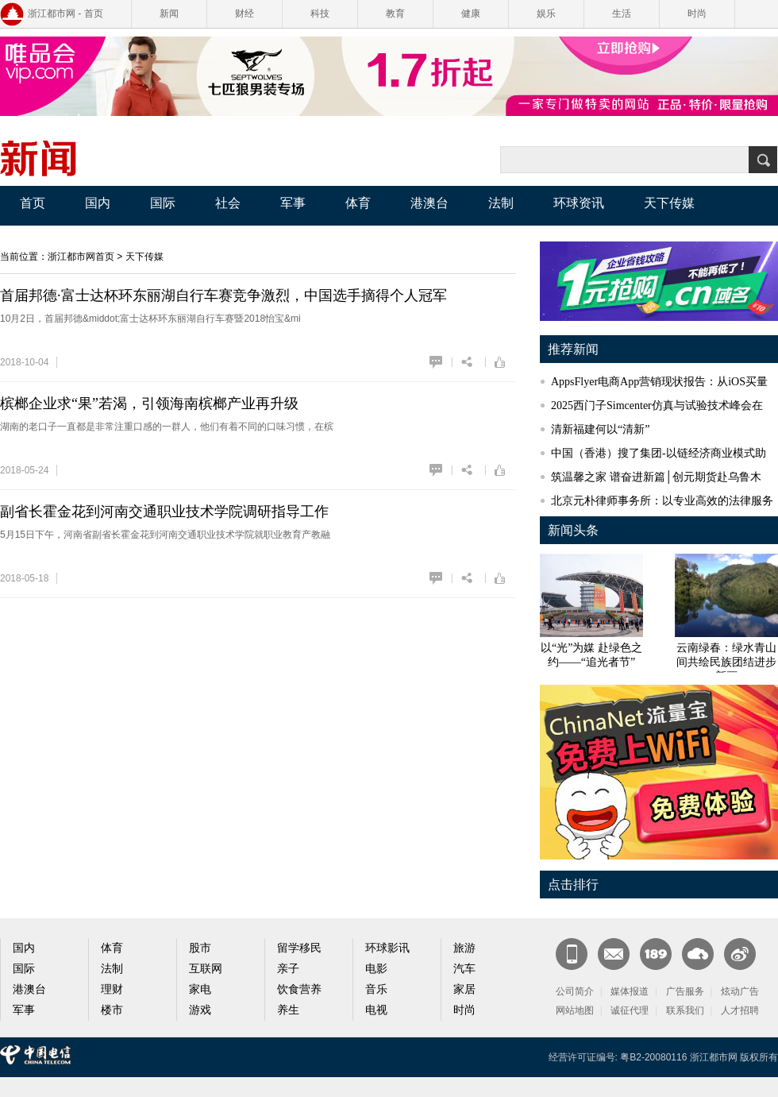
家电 (200, 989)
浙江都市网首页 (81, 256)
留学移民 (299, 948)
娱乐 (546, 13)
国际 (162, 203)
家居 (464, 989)
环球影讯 (387, 948)
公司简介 (575, 991)
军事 (293, 203)
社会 (228, 203)
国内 (97, 203)
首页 (32, 203)
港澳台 (429, 203)
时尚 (697, 13)
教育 (395, 13)
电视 (376, 1010)
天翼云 (698, 954)
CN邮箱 (614, 954)
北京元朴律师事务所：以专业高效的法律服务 (662, 501)
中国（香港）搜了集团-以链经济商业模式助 (658, 453)
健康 (470, 13)
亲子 (288, 969)
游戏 (200, 1010)
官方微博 (740, 954)
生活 (621, 13)
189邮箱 (656, 954)
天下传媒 (669, 203)
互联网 (205, 969)
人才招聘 (740, 1010)
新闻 (169, 13)
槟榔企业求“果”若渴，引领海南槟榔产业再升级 (149, 403)
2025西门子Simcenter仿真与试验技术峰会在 (657, 405)
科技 (319, 13)
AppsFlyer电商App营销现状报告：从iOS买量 (659, 382)
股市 (200, 948)
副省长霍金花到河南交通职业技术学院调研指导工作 (164, 512)
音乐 (376, 989)
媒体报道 (629, 991)
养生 (288, 1010)
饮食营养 (299, 989)
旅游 (464, 948)
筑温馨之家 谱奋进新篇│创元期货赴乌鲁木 (656, 477)
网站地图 (575, 1010)
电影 (376, 969)
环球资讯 (578, 203)
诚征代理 (629, 1010)
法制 (501, 203)
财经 (244, 13)
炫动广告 (740, 991)
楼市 (112, 1010)
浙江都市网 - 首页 (65, 13)
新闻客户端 (571, 954)
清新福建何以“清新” (600, 429)
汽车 (464, 969)
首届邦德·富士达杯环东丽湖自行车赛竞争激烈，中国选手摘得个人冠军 (223, 295)
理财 (112, 989)
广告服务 (685, 991)
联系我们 (685, 1010)
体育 (358, 203)
